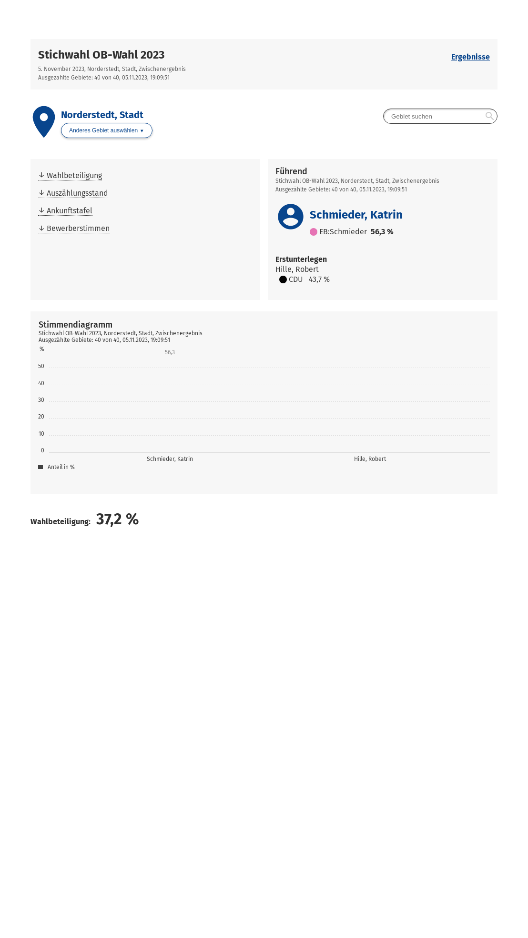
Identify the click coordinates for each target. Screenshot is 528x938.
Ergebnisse (470, 56)
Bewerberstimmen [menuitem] (78, 228)
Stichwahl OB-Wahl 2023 (101, 54)
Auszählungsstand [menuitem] (77, 193)
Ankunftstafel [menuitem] (69, 210)
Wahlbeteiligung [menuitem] (74, 175)
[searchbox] (440, 116)
